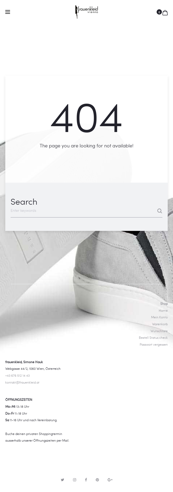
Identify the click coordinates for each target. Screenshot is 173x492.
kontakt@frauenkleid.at (22, 382)
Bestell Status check (153, 337)
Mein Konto (159, 317)
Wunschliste (159, 331)
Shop (164, 303)
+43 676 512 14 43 (17, 375)
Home (163, 310)
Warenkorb (160, 324)
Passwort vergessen (154, 344)
